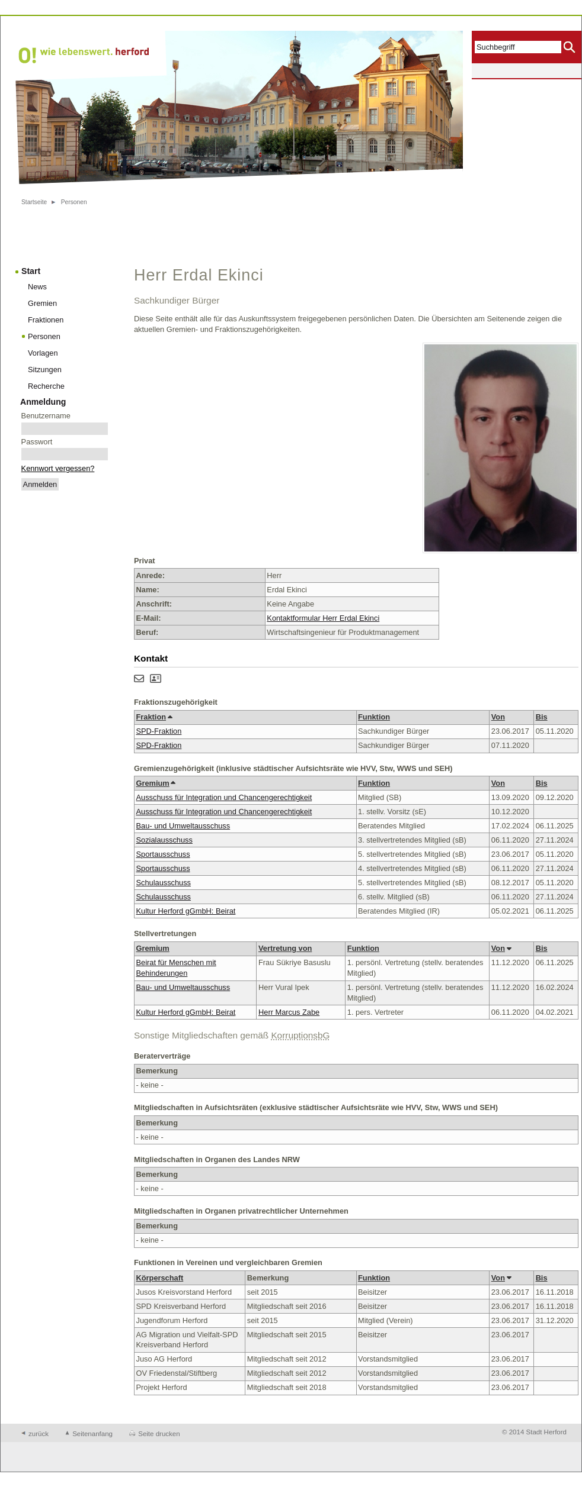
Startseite (34, 202)
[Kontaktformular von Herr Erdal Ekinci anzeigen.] (139, 679)
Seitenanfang (92, 1433)
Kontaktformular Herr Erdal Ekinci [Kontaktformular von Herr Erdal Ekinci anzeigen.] (323, 618)
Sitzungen (45, 369)
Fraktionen (45, 319)
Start (30, 271)
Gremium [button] (155, 783)
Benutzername (46, 415)
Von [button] (498, 716)
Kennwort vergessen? (58, 468)
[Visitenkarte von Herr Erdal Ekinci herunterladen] (155, 679)
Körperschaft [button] (160, 1277)
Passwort (37, 441)
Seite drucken (159, 1433)
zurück (38, 1433)
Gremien (42, 303)
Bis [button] (542, 716)
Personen (74, 202)
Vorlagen (43, 353)
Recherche (46, 386)
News (37, 286)
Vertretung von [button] (285, 948)
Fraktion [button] (153, 716)
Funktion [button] (374, 716)
